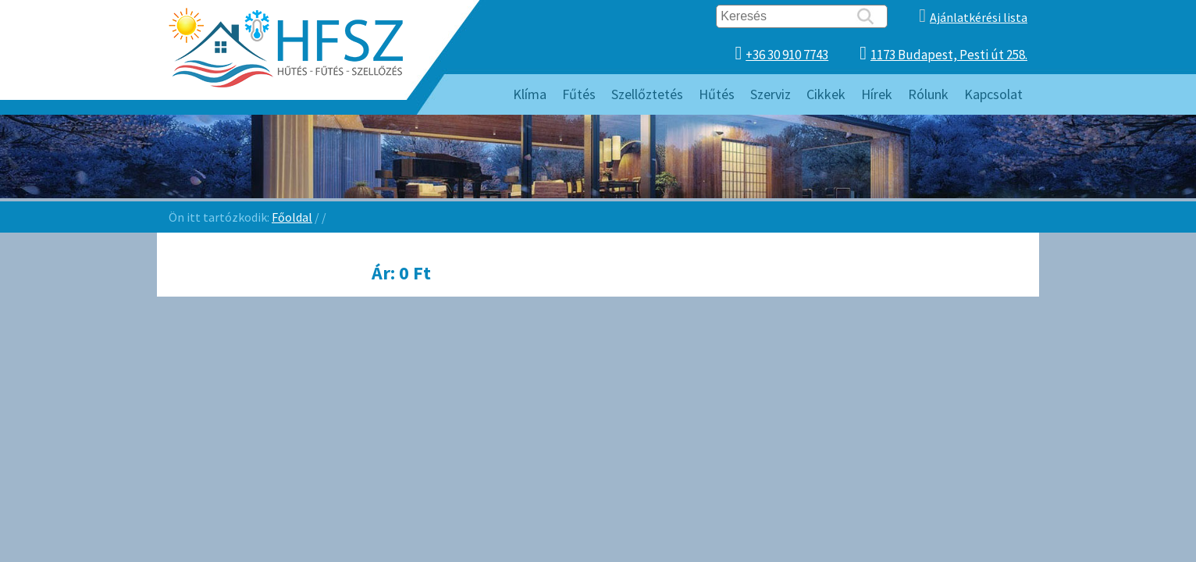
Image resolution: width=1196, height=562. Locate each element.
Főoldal (292, 217)
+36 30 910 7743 (787, 54)
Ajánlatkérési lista (978, 17)
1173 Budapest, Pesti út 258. (948, 54)
